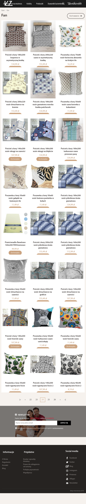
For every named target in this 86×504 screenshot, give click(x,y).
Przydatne (28, 462)
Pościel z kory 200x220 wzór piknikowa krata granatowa (43, 252)
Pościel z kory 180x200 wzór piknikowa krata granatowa (71, 204)
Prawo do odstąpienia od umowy (31, 475)
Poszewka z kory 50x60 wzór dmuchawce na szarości (15, 300)
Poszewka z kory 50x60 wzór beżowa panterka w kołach (43, 204)
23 (37, 410)
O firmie (5, 468)
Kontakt (5, 474)
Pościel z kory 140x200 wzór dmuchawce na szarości (71, 300)
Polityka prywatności (31, 479)
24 (43, 410)
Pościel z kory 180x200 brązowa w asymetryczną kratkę (15, 59)
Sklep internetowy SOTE (77, 501)
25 (49, 410)
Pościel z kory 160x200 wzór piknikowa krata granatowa (71, 252)
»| (65, 410)
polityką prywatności (58, 439)
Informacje (7, 462)
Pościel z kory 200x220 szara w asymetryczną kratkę (43, 59)
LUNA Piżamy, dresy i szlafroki (36, 4)
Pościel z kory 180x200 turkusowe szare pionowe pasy (71, 155)
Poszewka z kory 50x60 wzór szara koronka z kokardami (71, 107)
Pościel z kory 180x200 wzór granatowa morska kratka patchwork (43, 107)
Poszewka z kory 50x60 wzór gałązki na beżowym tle (15, 204)
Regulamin (6, 471)
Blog (4, 477)
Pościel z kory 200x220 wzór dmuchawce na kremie (15, 107)
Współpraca (27, 482)
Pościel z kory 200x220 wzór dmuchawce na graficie (43, 300)
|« (20, 410)
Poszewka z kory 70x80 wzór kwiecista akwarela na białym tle (70, 59)
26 (55, 410)
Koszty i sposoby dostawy (29, 469)
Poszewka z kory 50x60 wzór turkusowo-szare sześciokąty (43, 348)
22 (31, 410)
